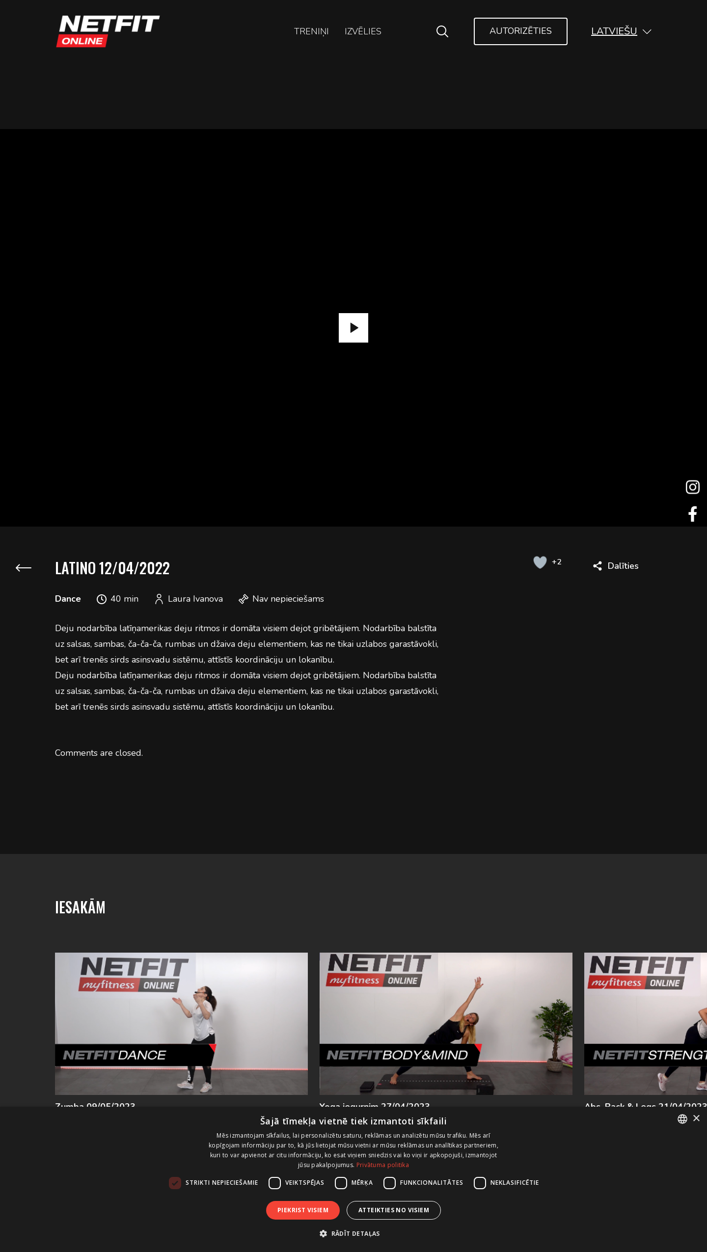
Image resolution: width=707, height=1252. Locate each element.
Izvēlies (363, 31)
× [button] (696, 1118)
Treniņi (311, 31)
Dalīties (623, 566)
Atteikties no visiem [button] (393, 1210)
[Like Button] (539, 562)
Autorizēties (520, 31)
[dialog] (353, 1179)
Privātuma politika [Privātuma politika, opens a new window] (382, 1165)
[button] (621, 31)
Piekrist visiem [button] (302, 1210)
